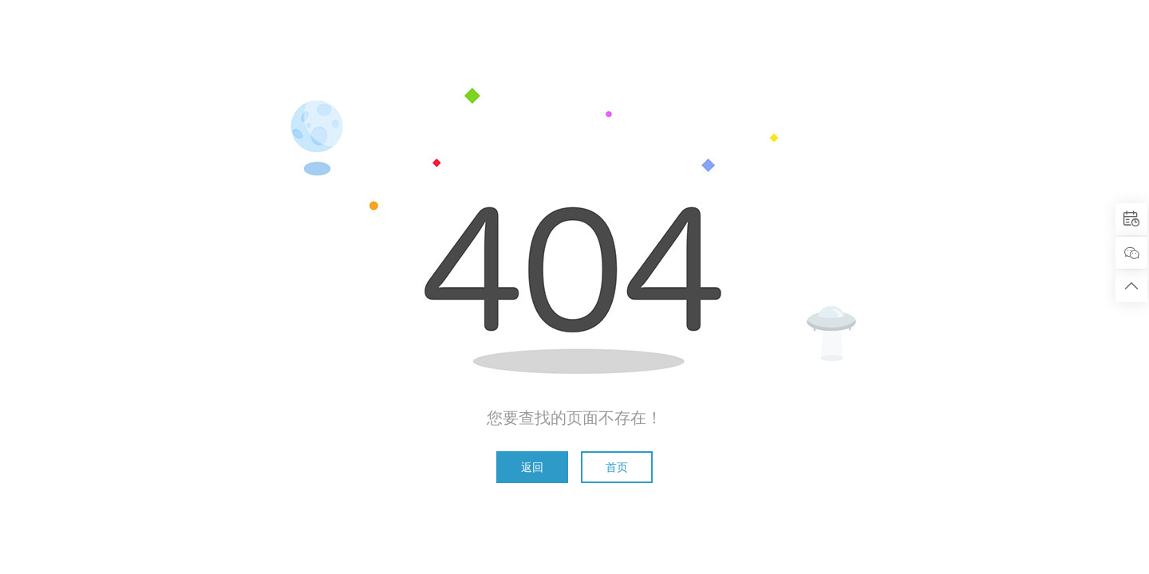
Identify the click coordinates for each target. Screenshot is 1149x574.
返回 (532, 467)
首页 (617, 467)
